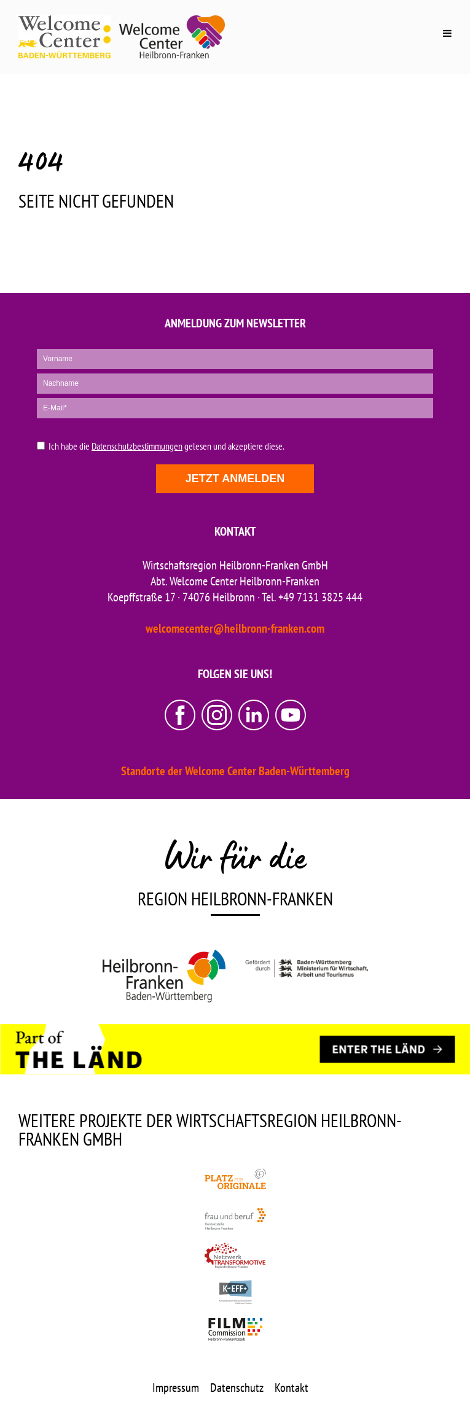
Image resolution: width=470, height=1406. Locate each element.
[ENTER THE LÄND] (387, 1049)
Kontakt (291, 1388)
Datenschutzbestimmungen (137, 446)
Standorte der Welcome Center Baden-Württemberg (235, 771)
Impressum (175, 1388)
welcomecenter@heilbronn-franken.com (235, 628)
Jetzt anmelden (235, 478)
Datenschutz (237, 1388)
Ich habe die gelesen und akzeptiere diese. (166, 446)
